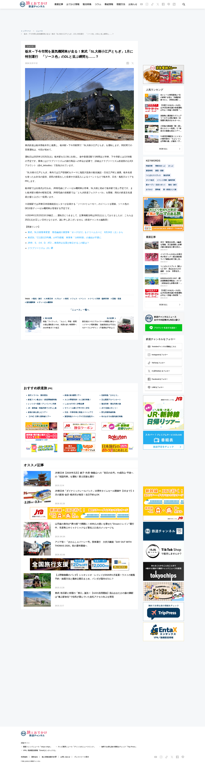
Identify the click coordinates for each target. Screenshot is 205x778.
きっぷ (170, 166)
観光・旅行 (172, 185)
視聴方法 (120, 4)
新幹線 (157, 189)
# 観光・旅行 (37, 299)
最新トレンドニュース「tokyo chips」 (37, 747)
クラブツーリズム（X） (39, 248)
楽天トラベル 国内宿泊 (37, 395)
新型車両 (149, 171)
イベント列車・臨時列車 (166, 180)
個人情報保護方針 (48, 757)
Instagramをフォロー (158, 354)
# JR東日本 (48, 299)
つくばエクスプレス (153, 175)
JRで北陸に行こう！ (109, 408)
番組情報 (108, 4)
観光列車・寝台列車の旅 (111, 404)
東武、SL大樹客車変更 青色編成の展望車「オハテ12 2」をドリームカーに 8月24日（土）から (75, 232)
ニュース (39, 31)
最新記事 (58, 4)
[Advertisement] (102, 19)
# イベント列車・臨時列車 (98, 299)
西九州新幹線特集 (108, 412)
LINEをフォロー (156, 387)
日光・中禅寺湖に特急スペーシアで (79, 412)
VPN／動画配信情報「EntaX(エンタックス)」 (40, 750)
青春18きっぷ (160, 166)
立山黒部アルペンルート (111, 399)
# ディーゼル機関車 (45, 302)
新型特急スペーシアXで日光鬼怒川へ (79, 416)
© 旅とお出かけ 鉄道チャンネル (30, 761)
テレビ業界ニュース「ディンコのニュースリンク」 (76, 747)
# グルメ (58, 299)
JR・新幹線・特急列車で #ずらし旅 (42, 408)
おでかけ (149, 189)
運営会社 (34, 757)
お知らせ (132, 4)
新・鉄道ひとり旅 (169, 189)
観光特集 (87, 4)
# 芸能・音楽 (116, 299)
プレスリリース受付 (81, 757)
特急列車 (149, 166)
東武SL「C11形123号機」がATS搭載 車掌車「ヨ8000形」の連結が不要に (64, 237)
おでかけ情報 (72, 4)
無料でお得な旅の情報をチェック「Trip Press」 (119, 747)
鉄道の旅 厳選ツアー (73, 395)
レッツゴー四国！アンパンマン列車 (42, 404)
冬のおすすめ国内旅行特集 (112, 416)
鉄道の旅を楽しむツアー (37, 412)
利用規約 (24, 757)
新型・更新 (159, 171)
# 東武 (66, 299)
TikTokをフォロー (156, 362)
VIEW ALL (163, 148)
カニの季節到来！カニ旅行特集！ (78, 399)
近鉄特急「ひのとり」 (110, 395)
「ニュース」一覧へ (79, 310)
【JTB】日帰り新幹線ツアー (39, 416)
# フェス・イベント (78, 299)
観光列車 (167, 175)
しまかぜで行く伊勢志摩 (74, 404)
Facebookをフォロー (158, 379)
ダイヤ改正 (150, 180)
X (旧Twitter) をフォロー (159, 371)
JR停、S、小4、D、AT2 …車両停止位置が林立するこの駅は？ (58, 243)
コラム (98, 4)
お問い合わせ (65, 757)
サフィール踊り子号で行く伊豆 (77, 408)
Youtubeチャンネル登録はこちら (162, 346)
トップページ (26, 31)
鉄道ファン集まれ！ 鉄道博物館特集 (42, 399)
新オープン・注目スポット (156, 185)
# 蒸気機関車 (30, 302)
